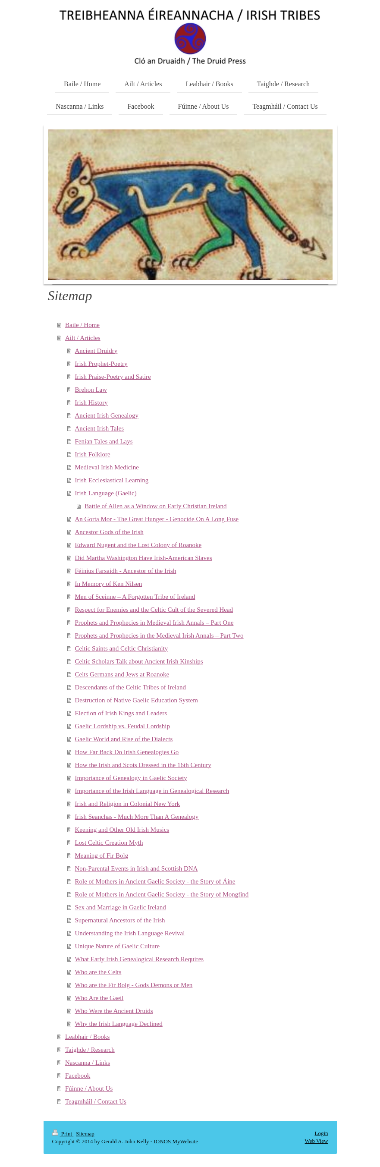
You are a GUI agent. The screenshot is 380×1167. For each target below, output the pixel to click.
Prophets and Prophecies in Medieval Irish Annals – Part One (154, 622)
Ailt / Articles (82, 337)
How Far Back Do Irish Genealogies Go (127, 752)
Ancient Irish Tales (99, 428)
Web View (316, 1141)
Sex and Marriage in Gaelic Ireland (120, 907)
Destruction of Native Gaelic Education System (136, 700)
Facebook (77, 1075)
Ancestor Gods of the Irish (109, 531)
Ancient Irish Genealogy (106, 415)
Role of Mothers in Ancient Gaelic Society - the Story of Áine (155, 881)
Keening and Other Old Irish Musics (122, 829)
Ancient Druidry (96, 350)
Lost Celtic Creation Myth (109, 842)
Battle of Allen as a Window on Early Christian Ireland (155, 506)
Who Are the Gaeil (99, 997)
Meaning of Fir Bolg (102, 855)
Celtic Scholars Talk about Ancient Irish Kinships (139, 661)
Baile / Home (82, 324)
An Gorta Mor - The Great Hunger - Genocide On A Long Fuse (157, 519)
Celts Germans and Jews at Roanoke (122, 674)
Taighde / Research (90, 1049)
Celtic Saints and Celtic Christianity (121, 648)
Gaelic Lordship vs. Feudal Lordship (122, 726)
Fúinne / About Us (89, 1088)
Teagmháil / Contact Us (95, 1101)
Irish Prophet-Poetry (101, 363)
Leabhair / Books (87, 1036)
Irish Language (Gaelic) (106, 493)
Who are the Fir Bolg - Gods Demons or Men (134, 984)
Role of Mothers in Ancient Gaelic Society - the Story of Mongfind (162, 894)
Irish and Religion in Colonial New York (127, 803)
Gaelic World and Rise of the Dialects (124, 739)
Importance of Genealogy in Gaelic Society (131, 777)
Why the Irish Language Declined (119, 1023)
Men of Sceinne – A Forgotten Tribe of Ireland (135, 596)
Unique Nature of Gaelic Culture (117, 946)
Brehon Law (91, 389)
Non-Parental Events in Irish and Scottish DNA (136, 868)
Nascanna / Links (87, 1062)
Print (63, 1133)
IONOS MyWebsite (176, 1141)
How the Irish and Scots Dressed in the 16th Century (143, 764)
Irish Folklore (92, 454)
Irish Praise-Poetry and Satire (113, 376)
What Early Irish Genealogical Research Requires (139, 959)
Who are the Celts (98, 972)
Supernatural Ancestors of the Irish (120, 920)
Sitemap (85, 1133)
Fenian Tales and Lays (104, 441)
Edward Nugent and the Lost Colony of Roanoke (138, 544)
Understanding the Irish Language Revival (130, 933)
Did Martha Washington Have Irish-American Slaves (143, 557)
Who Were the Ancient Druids (114, 1010)
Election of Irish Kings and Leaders (121, 713)
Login (321, 1133)
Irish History (91, 402)
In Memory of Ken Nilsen (108, 583)
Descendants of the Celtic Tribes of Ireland (130, 687)
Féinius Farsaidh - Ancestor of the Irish (125, 570)
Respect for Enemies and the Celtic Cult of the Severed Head (154, 609)
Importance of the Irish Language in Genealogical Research (152, 790)
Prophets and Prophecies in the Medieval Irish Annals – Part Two (159, 635)
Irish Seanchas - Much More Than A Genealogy (137, 816)
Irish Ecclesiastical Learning (112, 480)
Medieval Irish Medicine (107, 467)
